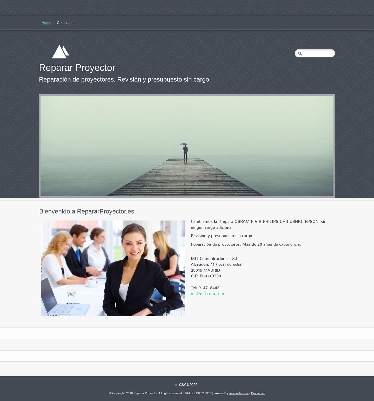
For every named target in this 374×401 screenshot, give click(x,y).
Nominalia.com (239, 393)
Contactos (65, 23)
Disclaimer (258, 393)
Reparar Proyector (77, 67)
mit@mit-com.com (207, 293)
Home (46, 23)
